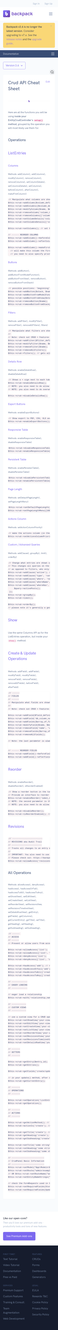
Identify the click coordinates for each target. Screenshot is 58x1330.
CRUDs (36, 1259)
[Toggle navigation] (51, 14)
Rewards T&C (40, 1296)
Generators (39, 1277)
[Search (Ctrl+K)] (52, 72)
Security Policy (40, 1314)
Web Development (14, 1318)
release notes (14, 39)
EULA (35, 1290)
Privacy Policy (40, 1308)
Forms (36, 1265)
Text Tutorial (10, 1259)
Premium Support (13, 1290)
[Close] (51, 26)
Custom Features (13, 1296)
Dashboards (39, 1271)
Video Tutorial (11, 1265)
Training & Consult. (14, 1302)
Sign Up (48, 3)
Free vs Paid (10, 1277)
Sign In (36, 3)
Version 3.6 (13, 65)
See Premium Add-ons (19, 1236)
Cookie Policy (40, 1302)
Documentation (12, 1271)
